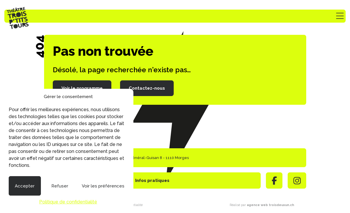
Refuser (59, 186)
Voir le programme (82, 88)
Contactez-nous (147, 88)
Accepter (25, 186)
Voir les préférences (103, 186)
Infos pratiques (152, 180)
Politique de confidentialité (68, 202)
